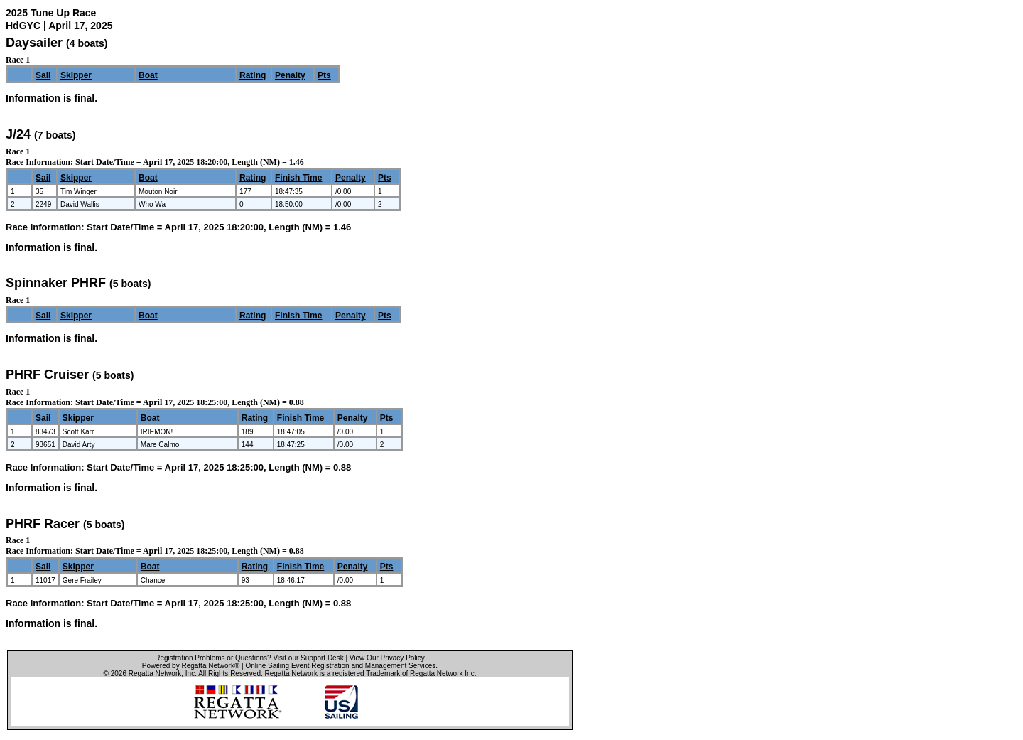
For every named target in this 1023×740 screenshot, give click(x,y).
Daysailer (34, 43)
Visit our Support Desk (308, 658)
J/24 (18, 134)
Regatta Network (155, 673)
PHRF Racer (43, 524)
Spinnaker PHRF (56, 283)
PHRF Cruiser (47, 375)
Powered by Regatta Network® (190, 666)
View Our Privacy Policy (387, 658)
